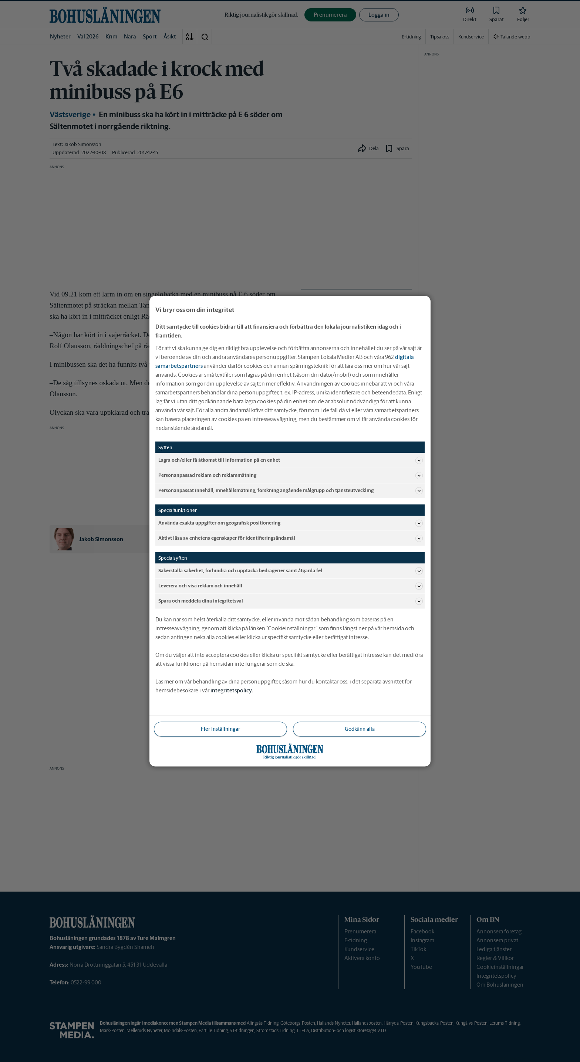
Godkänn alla (360, 728)
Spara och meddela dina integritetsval (290, 601)
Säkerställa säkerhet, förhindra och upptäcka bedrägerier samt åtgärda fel (290, 570)
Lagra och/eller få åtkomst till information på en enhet (290, 460)
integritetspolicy (231, 689)
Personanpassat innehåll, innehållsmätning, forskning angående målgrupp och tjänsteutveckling (290, 490)
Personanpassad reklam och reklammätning (290, 475)
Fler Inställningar (220, 728)
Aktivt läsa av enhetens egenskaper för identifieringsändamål (290, 538)
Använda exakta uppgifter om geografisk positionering (290, 523)
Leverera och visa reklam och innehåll (290, 586)
